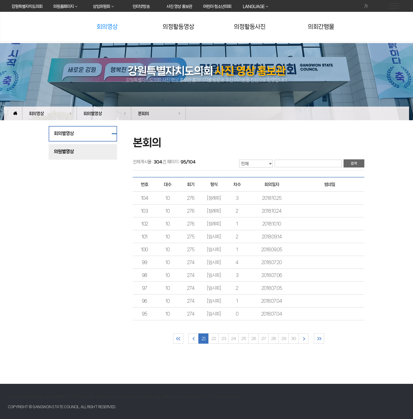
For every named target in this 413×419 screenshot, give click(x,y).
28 (273, 338)
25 (243, 338)
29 (283, 338)
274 (190, 262)
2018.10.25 (271, 198)
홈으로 (15, 113)
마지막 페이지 (319, 338)
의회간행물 (321, 26)
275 (190, 236)
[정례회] (214, 198)
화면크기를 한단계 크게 (358, 6)
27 (263, 338)
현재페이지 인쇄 (380, 6)
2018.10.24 (271, 210)
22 (213, 338)
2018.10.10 (271, 223)
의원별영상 (64, 151)
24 (233, 338)
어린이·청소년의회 (217, 6)
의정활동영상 (178, 26)
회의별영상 (92, 113)
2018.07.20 (271, 262)
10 (167, 198)
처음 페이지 (178, 338)
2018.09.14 (272, 236)
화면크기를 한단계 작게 (372, 6)
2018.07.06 (271, 275)
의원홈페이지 (63, 6)
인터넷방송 (141, 6)
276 (190, 198)
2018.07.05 (271, 288)
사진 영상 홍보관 (179, 6)
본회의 (143, 113)
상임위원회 (101, 6)
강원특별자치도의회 (27, 6)
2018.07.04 (271, 300)
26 (253, 338)
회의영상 (107, 26)
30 (293, 338)
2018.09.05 (271, 249)
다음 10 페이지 (303, 338)
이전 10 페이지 (193, 338)
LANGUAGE (253, 6)
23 (223, 338)
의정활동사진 (249, 26)
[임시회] (214, 236)
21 (203, 338)
